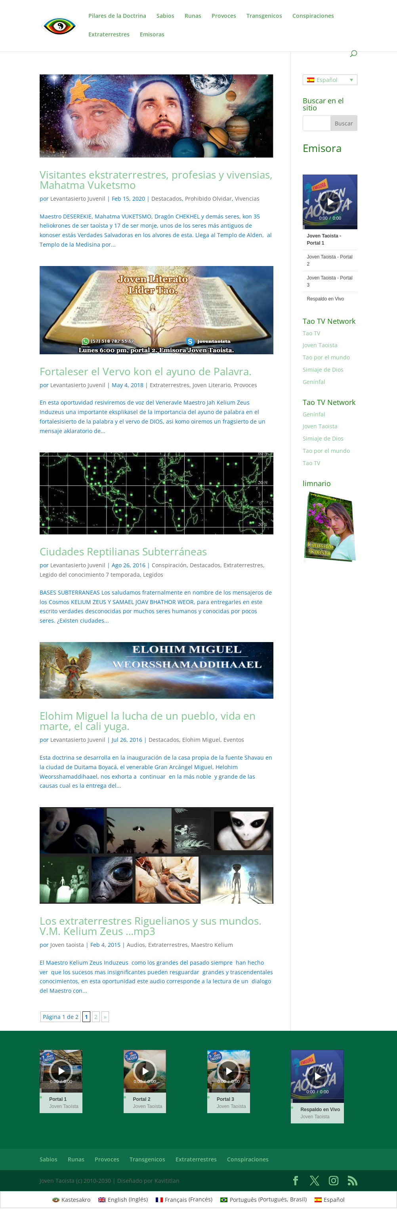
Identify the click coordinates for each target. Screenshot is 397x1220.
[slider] (330, 227)
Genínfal (314, 382)
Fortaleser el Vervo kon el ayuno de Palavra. (146, 371)
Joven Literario (212, 385)
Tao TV (311, 333)
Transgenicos (264, 16)
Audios (136, 944)
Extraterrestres (109, 35)
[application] (330, 202)
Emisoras (152, 35)
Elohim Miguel (201, 739)
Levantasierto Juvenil (77, 198)
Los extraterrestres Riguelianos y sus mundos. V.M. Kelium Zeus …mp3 (150, 926)
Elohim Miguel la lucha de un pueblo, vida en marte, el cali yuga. (148, 721)
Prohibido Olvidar (208, 198)
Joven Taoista (320, 345)
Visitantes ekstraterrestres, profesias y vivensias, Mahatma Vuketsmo (156, 179)
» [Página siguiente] (105, 1016)
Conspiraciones (313, 16)
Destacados (166, 198)
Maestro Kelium (212, 944)
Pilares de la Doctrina (117, 16)
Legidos (153, 574)
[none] (330, 79)
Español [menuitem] (327, 80)
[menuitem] (330, 79)
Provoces (224, 16)
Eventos (233, 739)
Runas (193, 16)
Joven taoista (67, 944)
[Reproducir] (331, 202)
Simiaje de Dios (323, 369)
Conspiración (169, 565)
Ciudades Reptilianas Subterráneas (123, 551)
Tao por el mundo (326, 357)
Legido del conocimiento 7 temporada (90, 574)
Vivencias (247, 198)
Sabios (165, 16)
